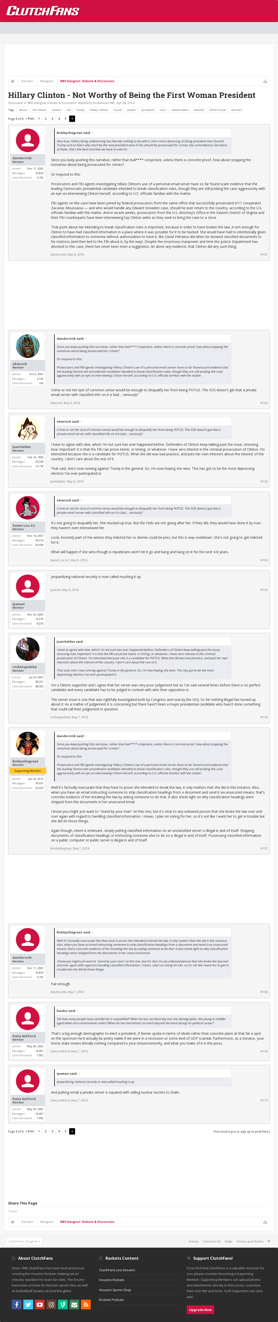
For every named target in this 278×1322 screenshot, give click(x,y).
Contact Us (211, 1241)
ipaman (19, 604)
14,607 (39, 1051)
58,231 (39, 681)
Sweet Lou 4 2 (24, 526)
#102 (264, 403)
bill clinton (38, 110)
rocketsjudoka (25, 667)
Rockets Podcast (111, 1299)
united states (179, 110)
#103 (264, 481)
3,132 (40, 378)
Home (194, 1241)
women (235, 110)
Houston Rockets (111, 1280)
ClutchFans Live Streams (117, 1270)
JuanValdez (22, 447)
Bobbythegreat (25, 761)
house (117, 110)
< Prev (30, 119)
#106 (264, 717)
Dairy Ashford (24, 1036)
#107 (264, 848)
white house (217, 110)
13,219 (39, 619)
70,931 (39, 783)
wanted (198, 110)
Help (228, 1241)
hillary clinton (98, 110)
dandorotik (22, 158)
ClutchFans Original (23, 1241)
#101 (264, 254)
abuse (22, 110)
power (131, 110)
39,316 (39, 540)
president (147, 110)
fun (68, 110)
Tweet (12, 1211)
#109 (264, 1051)
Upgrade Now (200, 1310)
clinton (56, 110)
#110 (264, 1100)
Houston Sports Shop (115, 1290)
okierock (20, 364)
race (162, 110)
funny (79, 110)
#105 (264, 590)
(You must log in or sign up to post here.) (241, 1131)
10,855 (39, 173)
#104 (264, 560)
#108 (264, 992)
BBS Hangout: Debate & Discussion (52, 103)
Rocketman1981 (104, 103)
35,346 (39, 461)
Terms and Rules (249, 1241)
